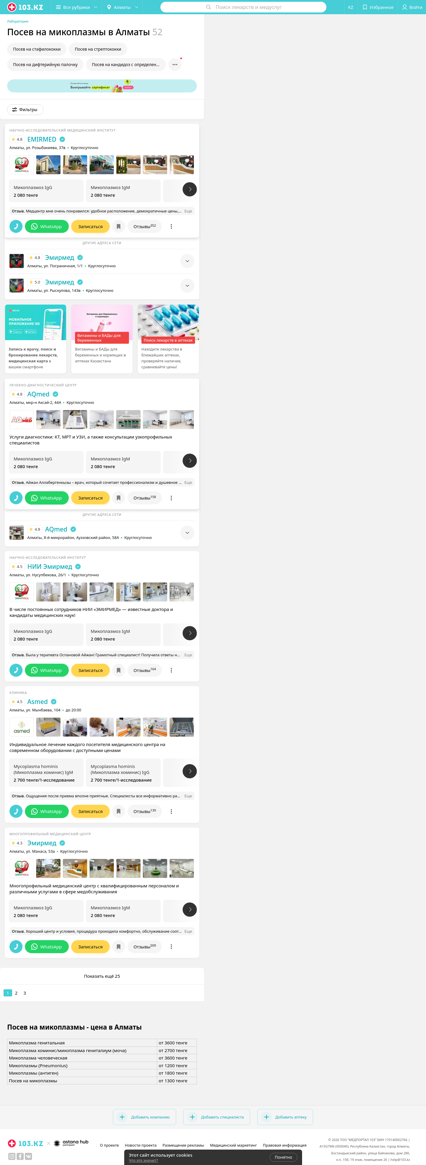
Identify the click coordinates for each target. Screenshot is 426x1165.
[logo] (25, 7)
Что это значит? (143, 1160)
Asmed (37, 701)
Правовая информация (285, 1145)
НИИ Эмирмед (49, 566)
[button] (76, 7)
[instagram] (11, 1156)
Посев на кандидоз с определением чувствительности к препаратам (129, 64)
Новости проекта (141, 1145)
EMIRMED (41, 139)
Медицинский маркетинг (233, 1145)
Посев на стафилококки (36, 49)
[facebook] (20, 1156)
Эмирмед (59, 257)
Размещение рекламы (183, 1145)
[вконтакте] (28, 1156)
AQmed (38, 394)
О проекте (109, 1145)
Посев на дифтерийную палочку (45, 64)
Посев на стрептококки (98, 49)
